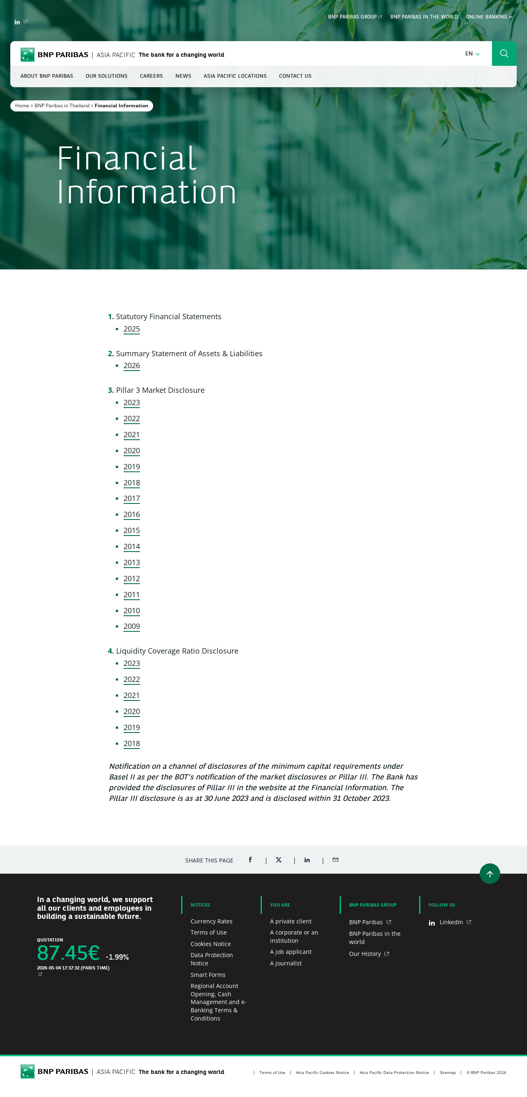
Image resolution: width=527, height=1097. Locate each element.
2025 (132, 329)
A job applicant (291, 952)
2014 (132, 546)
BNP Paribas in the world (424, 17)
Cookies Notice (211, 944)
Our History (365, 954)
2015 (132, 530)
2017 (132, 498)
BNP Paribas (367, 922)
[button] (472, 54)
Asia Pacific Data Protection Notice (394, 1072)
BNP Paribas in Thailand (62, 105)
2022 (132, 418)
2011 (132, 594)
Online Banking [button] (489, 17)
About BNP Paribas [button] (47, 76)
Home (22, 105)
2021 (132, 434)
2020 (132, 450)
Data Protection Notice (212, 959)
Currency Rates (212, 921)
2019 (132, 466)
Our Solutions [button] (107, 76)
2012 (132, 578)
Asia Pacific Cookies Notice (322, 1072)
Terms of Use (209, 932)
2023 (132, 402)
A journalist (286, 963)
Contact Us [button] (295, 76)
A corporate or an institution (294, 936)
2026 (132, 365)
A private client (291, 921)
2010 (132, 610)
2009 (132, 626)
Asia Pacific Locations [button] (235, 76)
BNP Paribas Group (352, 17)
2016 (132, 514)
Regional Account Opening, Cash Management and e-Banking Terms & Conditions (219, 1002)
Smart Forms (208, 975)
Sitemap (448, 1072)
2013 (132, 562)
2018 (132, 482)
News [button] (183, 76)
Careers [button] (151, 76)
